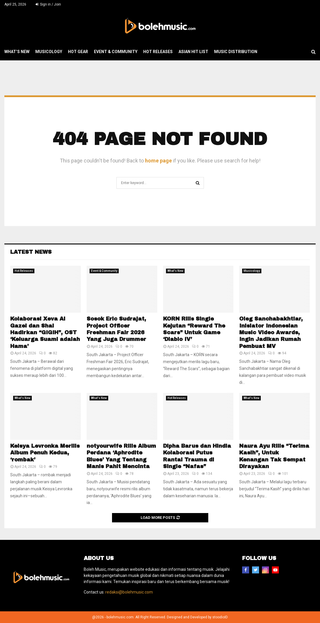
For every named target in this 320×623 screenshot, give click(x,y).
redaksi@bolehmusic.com (129, 592)
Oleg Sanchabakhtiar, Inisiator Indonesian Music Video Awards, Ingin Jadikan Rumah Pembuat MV (271, 332)
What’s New (16, 51)
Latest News (31, 252)
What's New (175, 270)
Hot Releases (158, 51)
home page (158, 161)
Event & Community (115, 51)
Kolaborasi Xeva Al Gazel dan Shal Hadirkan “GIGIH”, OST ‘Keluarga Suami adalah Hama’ (45, 332)
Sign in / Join (48, 4)
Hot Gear (78, 51)
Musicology (48, 51)
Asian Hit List (193, 51)
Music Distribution (235, 51)
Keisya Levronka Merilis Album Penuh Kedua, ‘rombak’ (45, 453)
